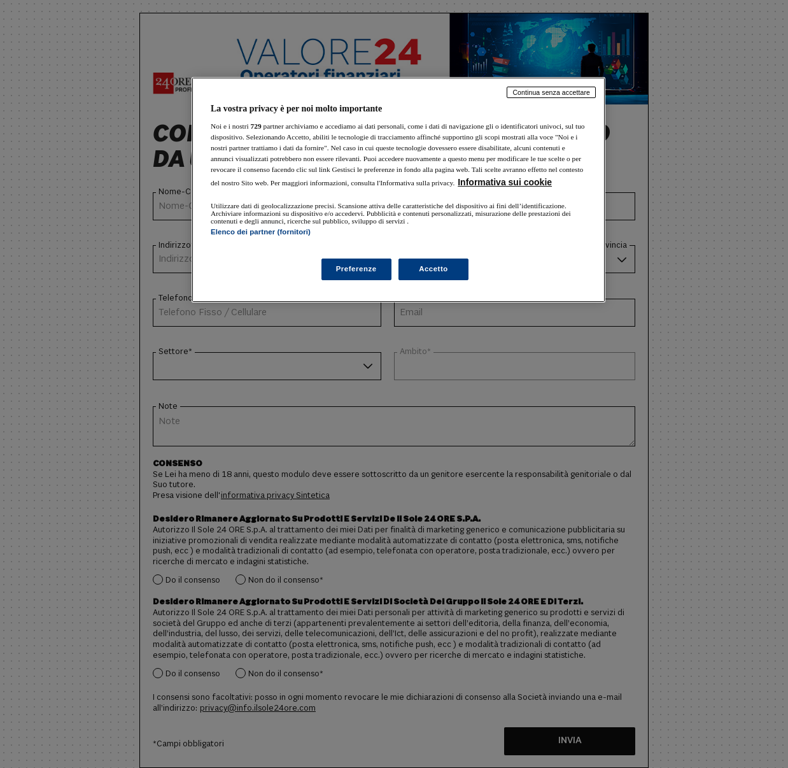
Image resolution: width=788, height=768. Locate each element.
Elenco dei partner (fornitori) (261, 232)
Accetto (433, 269)
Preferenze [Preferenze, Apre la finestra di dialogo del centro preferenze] (356, 269)
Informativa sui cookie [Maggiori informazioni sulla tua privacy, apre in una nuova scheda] (505, 182)
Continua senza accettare (551, 92)
